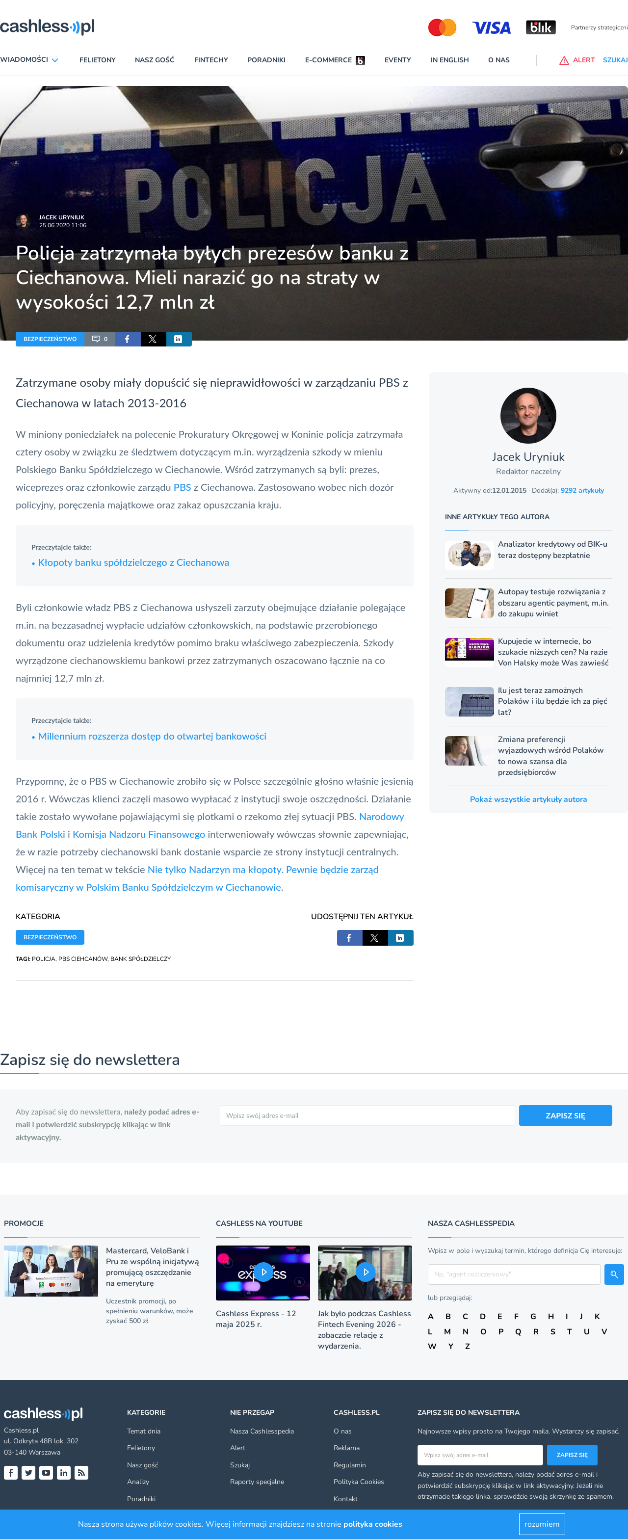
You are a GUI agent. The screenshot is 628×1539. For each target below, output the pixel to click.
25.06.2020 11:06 (62, 225)
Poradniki (266, 60)
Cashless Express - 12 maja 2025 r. (256, 1319)
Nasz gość (155, 60)
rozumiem (542, 1524)
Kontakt (346, 1499)
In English (450, 60)
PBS (184, 487)
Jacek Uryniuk (61, 217)
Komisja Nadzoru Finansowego (139, 834)
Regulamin (350, 1465)
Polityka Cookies (359, 1481)
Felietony (97, 60)
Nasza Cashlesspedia (262, 1431)
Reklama (347, 1448)
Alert (237, 1448)
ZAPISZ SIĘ (566, 1115)
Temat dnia (143, 1431)
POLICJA (43, 959)
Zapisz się (572, 1455)
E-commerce (328, 60)
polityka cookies (372, 1524)
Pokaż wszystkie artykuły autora (528, 799)
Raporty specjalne (257, 1481)
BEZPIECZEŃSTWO (50, 339)
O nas (499, 60)
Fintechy (211, 60)
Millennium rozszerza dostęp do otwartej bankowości (148, 736)
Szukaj (240, 1465)
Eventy (398, 60)
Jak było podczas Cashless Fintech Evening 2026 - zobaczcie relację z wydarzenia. (364, 1330)
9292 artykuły (582, 490)
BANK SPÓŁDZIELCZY (140, 959)
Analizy (138, 1481)
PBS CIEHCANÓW (82, 959)
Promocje (24, 1223)
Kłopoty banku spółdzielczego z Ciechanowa (130, 562)
